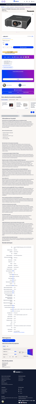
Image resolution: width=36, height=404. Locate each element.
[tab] (4, 99)
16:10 (16, 356)
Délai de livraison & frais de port (5, 377)
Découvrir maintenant (26, 4)
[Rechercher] (24, 1)
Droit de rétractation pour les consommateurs (7, 384)
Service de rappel (20, 380)
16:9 (13, 356)
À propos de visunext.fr (4, 389)
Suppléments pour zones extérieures (6, 379)
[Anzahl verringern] (3, 47)
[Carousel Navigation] (32, 112)
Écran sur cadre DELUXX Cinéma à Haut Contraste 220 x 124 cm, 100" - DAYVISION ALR (19, 104)
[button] (10, 52)
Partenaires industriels (4, 391)
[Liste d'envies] (26, 1)
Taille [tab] (7, 346)
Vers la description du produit (6, 65)
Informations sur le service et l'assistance (19, 332)
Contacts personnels (20, 379)
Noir (6, 44)
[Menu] (2, 1)
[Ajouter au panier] (23, 47)
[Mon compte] (29, 1)
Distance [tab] (4, 346)
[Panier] (33, 1)
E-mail (18, 79)
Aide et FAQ (2, 381)
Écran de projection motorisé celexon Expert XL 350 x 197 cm (4, 104)
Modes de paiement (3, 380)
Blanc (3, 44)
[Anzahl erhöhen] (12, 47)
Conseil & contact (20, 377)
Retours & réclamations (4, 383)
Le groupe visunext (3, 390)
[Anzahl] (7, 47)
